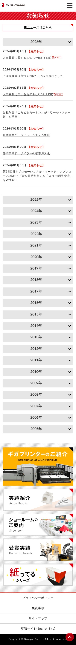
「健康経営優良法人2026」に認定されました (33, 76)
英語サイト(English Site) (38, 628)
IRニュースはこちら (38, 27)
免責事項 (38, 608)
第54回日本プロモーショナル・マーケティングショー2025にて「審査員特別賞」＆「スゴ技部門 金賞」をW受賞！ (38, 175)
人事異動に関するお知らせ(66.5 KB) (27, 57)
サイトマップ (38, 618)
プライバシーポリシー (38, 597)
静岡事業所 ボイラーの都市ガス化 (26, 153)
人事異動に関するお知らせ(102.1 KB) (28, 94)
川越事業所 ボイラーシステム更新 (26, 135)
